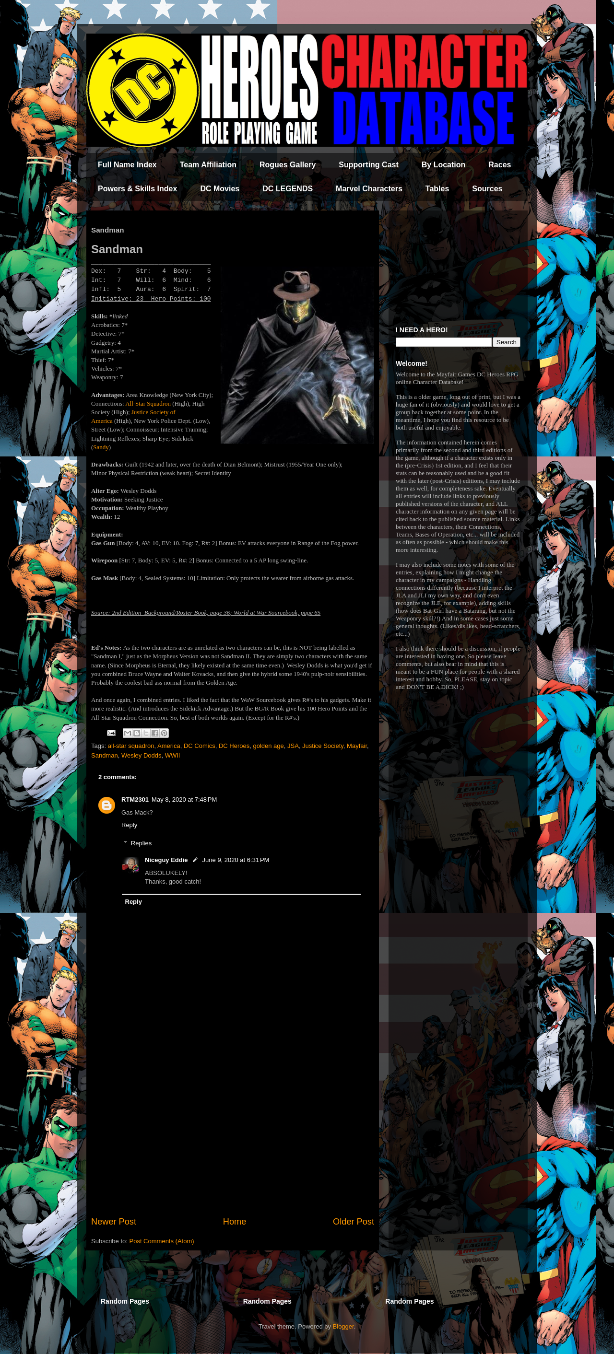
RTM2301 (135, 799)
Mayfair (357, 745)
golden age (268, 745)
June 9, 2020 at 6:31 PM (236, 860)
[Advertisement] (232, 1136)
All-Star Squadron (148, 403)
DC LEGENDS (287, 189)
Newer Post (113, 1221)
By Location (444, 165)
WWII (172, 755)
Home (235, 1221)
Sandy (101, 447)
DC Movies (219, 189)
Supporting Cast (368, 165)
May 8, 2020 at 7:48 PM (184, 799)
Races (499, 165)
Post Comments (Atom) (162, 1241)
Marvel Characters (369, 189)
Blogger (343, 1326)
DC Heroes (234, 745)
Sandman (104, 755)
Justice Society (322, 745)
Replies (141, 843)
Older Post (353, 1221)
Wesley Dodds (141, 755)
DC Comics (199, 745)
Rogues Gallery (288, 165)
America (168, 745)
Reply (129, 825)
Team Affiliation (208, 165)
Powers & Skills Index (137, 189)
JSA (293, 745)
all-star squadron (131, 745)
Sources (487, 189)
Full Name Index (127, 165)
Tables (437, 189)
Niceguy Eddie (166, 860)
